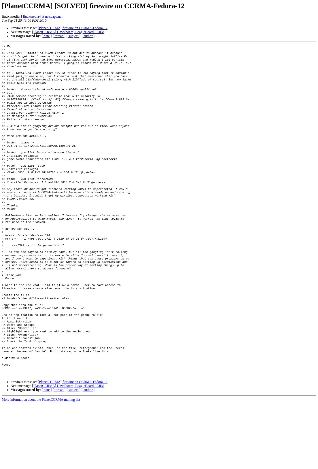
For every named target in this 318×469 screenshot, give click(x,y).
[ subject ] (73, 36)
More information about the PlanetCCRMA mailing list (41, 465)
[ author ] (88, 36)
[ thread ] (59, 36)
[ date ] (47, 36)
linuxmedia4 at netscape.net (42, 16)
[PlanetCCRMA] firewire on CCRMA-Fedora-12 (73, 28)
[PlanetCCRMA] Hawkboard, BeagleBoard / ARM (68, 32)
